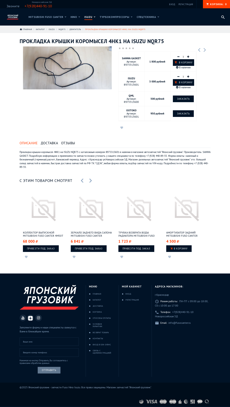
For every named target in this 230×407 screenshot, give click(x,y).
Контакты (98, 338)
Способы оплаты (102, 318)
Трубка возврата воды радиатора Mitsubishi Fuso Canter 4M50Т (136, 234)
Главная (97, 294)
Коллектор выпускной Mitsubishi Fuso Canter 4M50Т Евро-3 (43, 234)
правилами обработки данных (34, 363)
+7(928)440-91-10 (182, 312)
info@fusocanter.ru (180, 322)
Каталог (97, 300)
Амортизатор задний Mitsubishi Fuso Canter (182, 234)
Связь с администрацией (102, 351)
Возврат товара (101, 332)
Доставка (49, 143)
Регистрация (132, 300)
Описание (29, 143)
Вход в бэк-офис (102, 344)
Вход (128, 294)
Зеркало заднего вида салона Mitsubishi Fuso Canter (91, 234)
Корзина (97, 312)
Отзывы (68, 143)
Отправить (49, 370)
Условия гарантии (97, 325)
